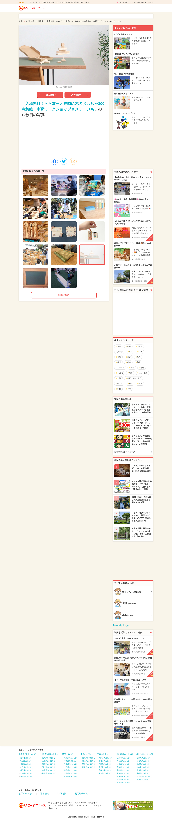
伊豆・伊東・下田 (133, 378)
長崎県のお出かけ (143, 764)
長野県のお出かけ (48, 758)
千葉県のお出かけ (70, 764)
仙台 (138, 357)
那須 (118, 357)
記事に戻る (63, 295)
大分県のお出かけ (143, 770)
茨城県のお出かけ (70, 776)
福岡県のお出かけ (143, 758)
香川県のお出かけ (123, 779)
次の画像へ (76, 95)
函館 (139, 384)
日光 (131, 368)
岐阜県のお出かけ (88, 761)
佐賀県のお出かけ (143, 761)
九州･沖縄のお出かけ (144, 754)
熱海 (129, 373)
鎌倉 (141, 368)
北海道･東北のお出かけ (29, 754)
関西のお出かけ (103, 754)
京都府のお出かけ (105, 761)
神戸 (128, 357)
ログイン (150, 2)
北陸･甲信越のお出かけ (50, 754)
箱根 (128, 346)
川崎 (139, 352)
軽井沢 (119, 384)
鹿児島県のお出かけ (144, 776)
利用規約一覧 (81, 793)
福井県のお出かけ (48, 773)
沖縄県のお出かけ (143, 779)
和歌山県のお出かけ (106, 770)
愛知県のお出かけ (88, 758)
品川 (118, 362)
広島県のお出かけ (123, 758)
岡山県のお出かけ (123, 761)
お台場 (119, 373)
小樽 (128, 389)
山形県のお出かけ (26, 773)
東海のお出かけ (87, 754)
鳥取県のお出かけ (123, 767)
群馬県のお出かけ (70, 770)
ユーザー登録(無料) (137, 2)
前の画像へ (51, 95)
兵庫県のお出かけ (105, 764)
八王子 (119, 352)
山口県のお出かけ (123, 764)
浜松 (118, 389)
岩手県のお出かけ (26, 767)
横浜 (118, 346)
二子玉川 (120, 368)
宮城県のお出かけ (26, 761)
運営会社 (44, 793)
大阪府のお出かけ (105, 758)
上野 (118, 378)
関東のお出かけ (69, 754)
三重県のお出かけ (88, 764)
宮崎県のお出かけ (143, 773)
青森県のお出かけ (26, 764)
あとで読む (124, 2)
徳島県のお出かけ (123, 783)
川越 (129, 384)
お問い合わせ (25, 793)
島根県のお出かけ (123, 770)
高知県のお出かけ (123, 776)
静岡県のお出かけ (88, 767)
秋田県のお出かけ (26, 770)
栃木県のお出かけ (70, 773)
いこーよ (25, 2)
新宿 (138, 362)
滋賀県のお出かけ (105, 773)
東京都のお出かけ (70, 758)
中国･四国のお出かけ (124, 754)
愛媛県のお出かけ (123, 773)
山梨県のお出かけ (48, 761)
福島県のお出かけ (26, 776)
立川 (129, 352)
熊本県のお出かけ (143, 767)
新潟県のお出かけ (48, 764)
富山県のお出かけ (48, 770)
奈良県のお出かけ (105, 767)
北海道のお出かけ (26, 758)
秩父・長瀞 (142, 373)
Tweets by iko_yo (121, 625)
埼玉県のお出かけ (70, 767)
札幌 (128, 362)
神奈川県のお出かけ (71, 761)
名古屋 (138, 346)
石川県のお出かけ (48, 767)
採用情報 (62, 793)
